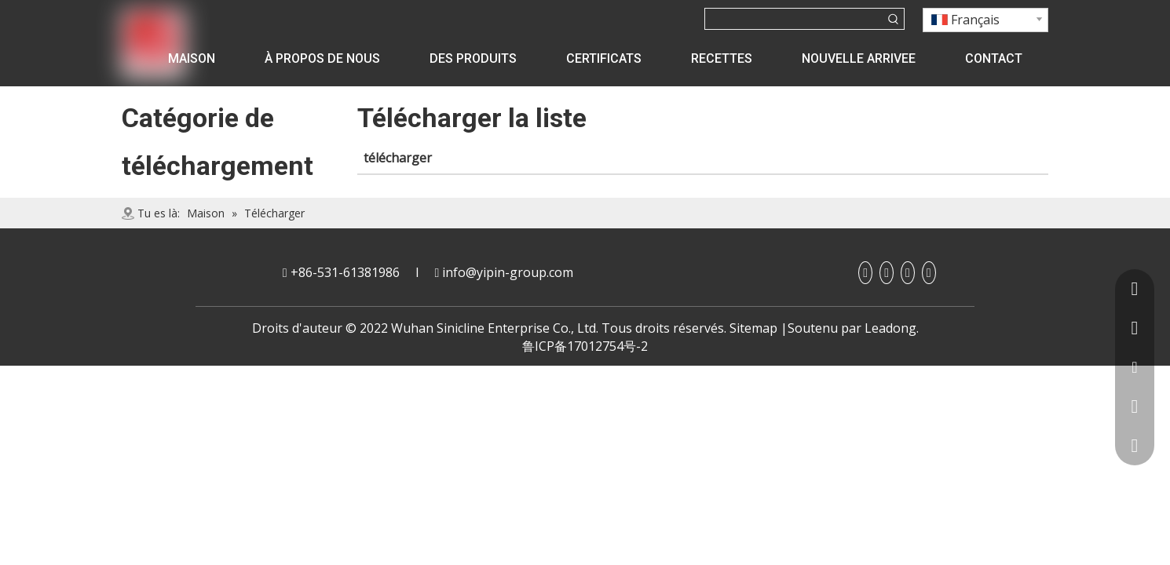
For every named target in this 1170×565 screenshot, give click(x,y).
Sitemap (753, 328)
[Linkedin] (886, 272)
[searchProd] (794, 19)
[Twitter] (929, 272)
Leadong (890, 328)
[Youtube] (908, 272)
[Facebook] (865, 272)
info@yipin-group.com (507, 272)
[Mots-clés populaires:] (893, 19)
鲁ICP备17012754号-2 (585, 346)
